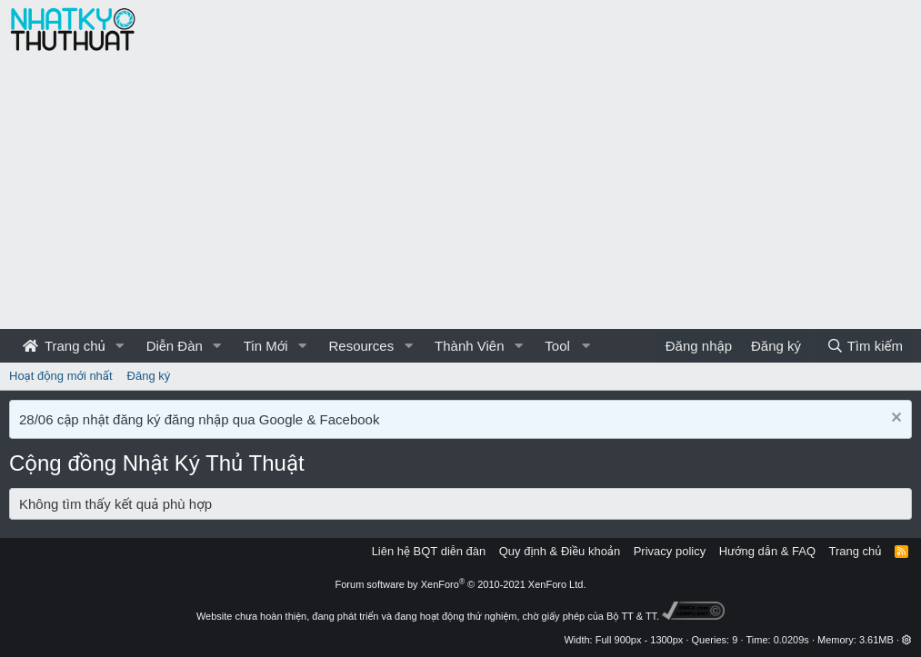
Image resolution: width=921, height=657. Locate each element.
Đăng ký (149, 376)
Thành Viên (469, 345)
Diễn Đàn (174, 345)
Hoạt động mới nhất (61, 376)
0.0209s (791, 639)
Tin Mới (266, 345)
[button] (120, 346)
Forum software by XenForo (460, 584)
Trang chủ (64, 345)
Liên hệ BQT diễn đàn (429, 551)
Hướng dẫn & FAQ (767, 551)
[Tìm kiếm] (864, 346)
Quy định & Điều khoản (559, 551)
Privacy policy (670, 551)
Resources (361, 345)
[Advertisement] (460, 192)
